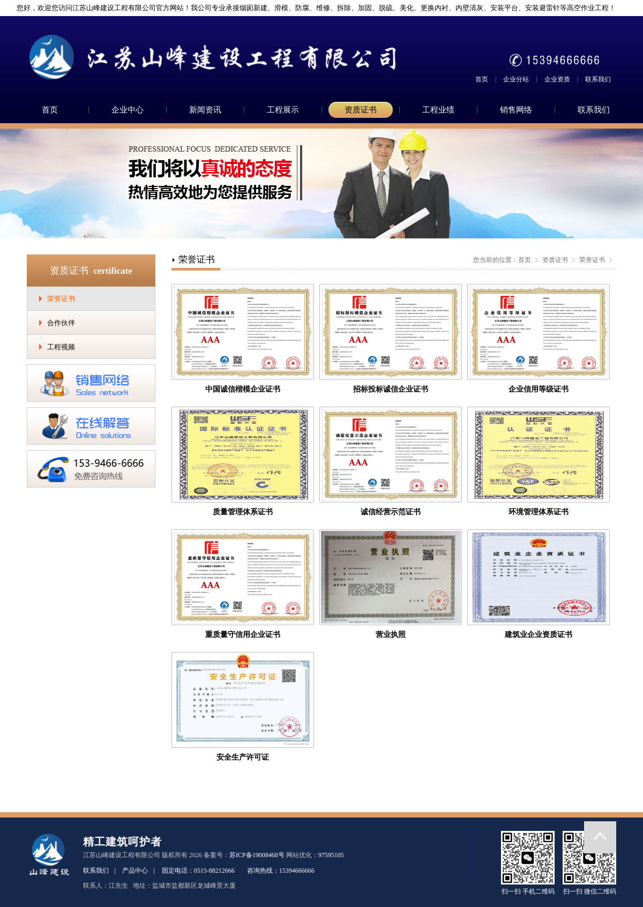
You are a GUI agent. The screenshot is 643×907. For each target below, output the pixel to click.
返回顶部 (600, 837)
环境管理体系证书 (539, 512)
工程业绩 (438, 110)
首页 (481, 79)
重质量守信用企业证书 (242, 635)
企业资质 (557, 79)
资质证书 (361, 110)
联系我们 (598, 79)
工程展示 (283, 110)
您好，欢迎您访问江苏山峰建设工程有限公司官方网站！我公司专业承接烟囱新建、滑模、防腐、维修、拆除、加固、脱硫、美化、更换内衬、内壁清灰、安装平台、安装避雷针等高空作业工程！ (312, 8)
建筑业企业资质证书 (538, 635)
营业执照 (391, 635)
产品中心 (135, 870)
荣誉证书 (61, 299)
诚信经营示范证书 (391, 512)
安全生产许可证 (242, 757)
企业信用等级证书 (539, 389)
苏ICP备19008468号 (257, 855)
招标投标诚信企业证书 (390, 389)
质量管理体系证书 (243, 512)
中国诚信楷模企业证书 (242, 389)
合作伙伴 (61, 323)
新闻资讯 (205, 110)
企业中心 (127, 110)
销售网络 (516, 110)
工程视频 (61, 347)
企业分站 (516, 79)
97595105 (331, 855)
